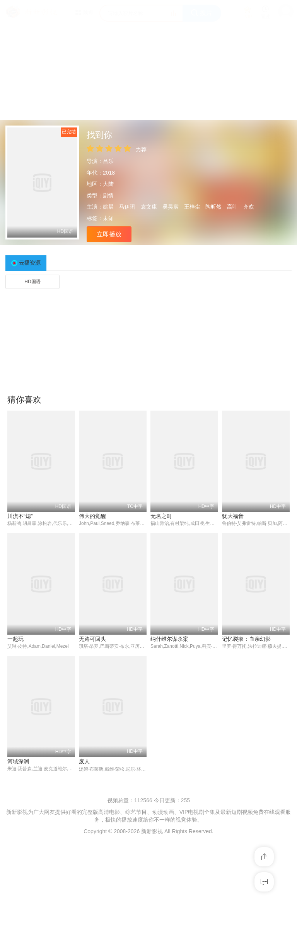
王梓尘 (192, 207)
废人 (84, 762)
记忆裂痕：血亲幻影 (246, 639)
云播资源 (30, 263)
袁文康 (149, 207)
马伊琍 (127, 207)
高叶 (232, 207)
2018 (109, 173)
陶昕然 (213, 207)
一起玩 (15, 639)
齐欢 (248, 207)
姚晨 (108, 207)
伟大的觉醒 (92, 516)
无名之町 (161, 516)
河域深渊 (18, 762)
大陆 (108, 184)
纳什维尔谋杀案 (169, 639)
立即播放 (109, 234)
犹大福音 (233, 516)
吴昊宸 (170, 207)
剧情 (108, 195)
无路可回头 (92, 639)
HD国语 (32, 281)
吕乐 (108, 161)
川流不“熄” (19, 516)
